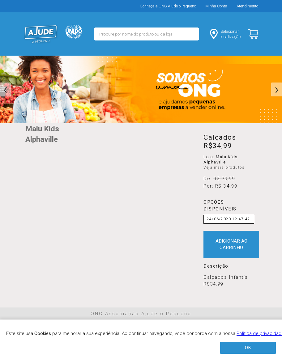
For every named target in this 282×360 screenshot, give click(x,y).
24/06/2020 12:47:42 (228, 219)
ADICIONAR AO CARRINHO (231, 244)
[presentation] (5, 90)
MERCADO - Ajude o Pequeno (40, 34)
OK (248, 347)
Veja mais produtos (224, 167)
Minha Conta (216, 6)
